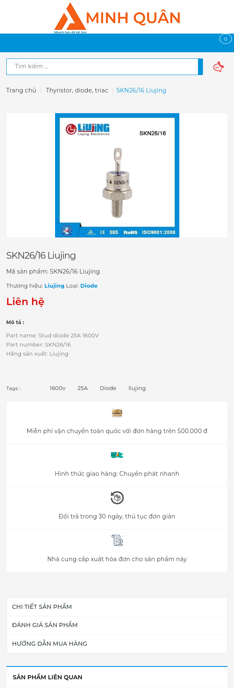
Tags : (13, 388)
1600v (57, 388)
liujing (137, 388)
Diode (108, 388)
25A (82, 388)
